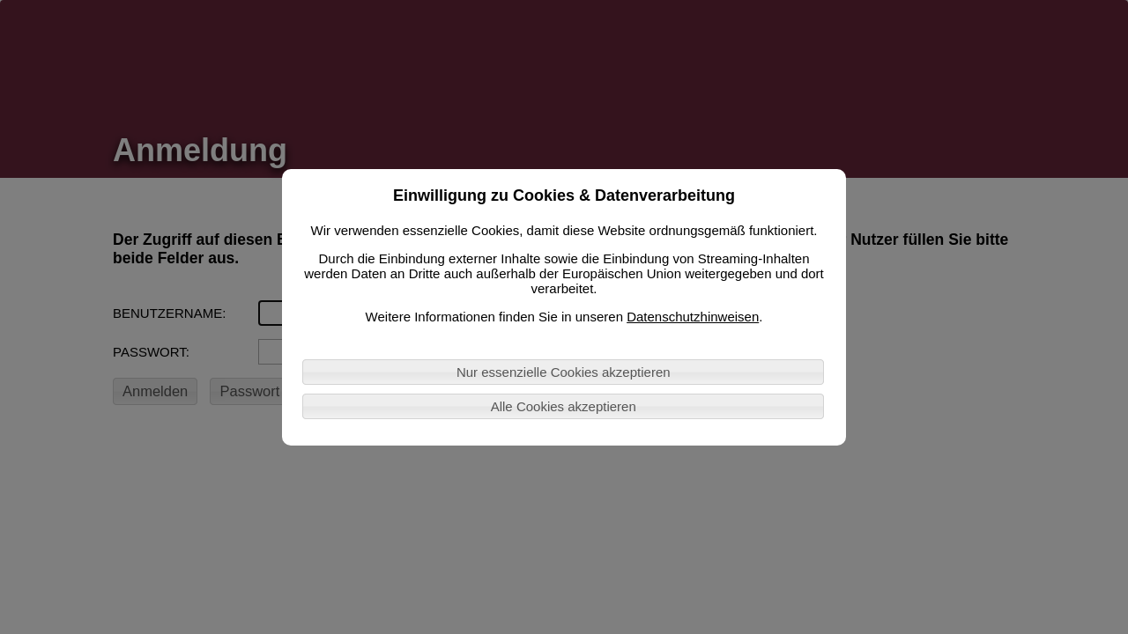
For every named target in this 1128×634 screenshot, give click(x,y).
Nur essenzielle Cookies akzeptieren (563, 372)
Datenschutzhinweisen (693, 316)
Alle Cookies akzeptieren (563, 406)
